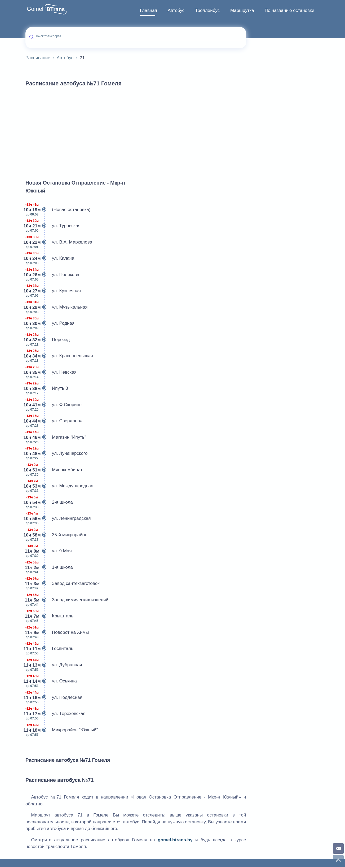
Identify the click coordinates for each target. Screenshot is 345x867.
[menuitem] (148, 10)
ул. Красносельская (59, 356)
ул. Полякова (52, 274)
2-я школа (49, 502)
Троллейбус (207, 10)
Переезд (47, 339)
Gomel (35, 9)
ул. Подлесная (53, 697)
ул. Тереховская (55, 713)
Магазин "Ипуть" (55, 437)
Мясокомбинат (54, 470)
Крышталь (49, 616)
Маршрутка (242, 10)
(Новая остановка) (57, 209)
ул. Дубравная (53, 665)
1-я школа (49, 567)
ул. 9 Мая (48, 551)
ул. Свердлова (53, 421)
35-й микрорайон (56, 535)
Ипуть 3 (46, 388)
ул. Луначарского (56, 453)
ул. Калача (49, 258)
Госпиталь (49, 648)
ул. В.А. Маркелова (58, 242)
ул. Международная (59, 486)
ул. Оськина (51, 681)
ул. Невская (51, 372)
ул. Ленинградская (58, 518)
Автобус (176, 10)
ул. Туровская (53, 225)
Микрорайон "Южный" (61, 730)
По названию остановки (289, 10)
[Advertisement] (135, 131)
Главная (148, 10)
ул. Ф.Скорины (53, 404)
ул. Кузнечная (53, 291)
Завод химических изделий (66, 600)
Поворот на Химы (57, 632)
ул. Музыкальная (56, 307)
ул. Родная (49, 323)
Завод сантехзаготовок (62, 583)
